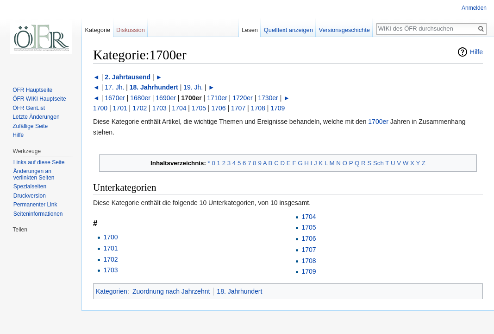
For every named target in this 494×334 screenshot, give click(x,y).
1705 (199, 108)
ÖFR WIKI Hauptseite (39, 99)
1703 (159, 108)
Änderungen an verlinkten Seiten (34, 174)
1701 (120, 108)
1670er (115, 98)
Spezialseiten (29, 186)
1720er (242, 98)
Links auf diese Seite (39, 162)
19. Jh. (193, 87)
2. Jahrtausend (127, 77)
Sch (378, 163)
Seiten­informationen (38, 214)
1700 (100, 108)
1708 (258, 108)
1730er (268, 98)
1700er (378, 121)
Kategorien (111, 291)
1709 (277, 108)
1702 (139, 108)
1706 (218, 108)
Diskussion (130, 29)
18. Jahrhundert (154, 87)
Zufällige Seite (30, 126)
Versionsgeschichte (344, 29)
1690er (166, 98)
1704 (179, 108)
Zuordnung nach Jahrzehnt (171, 291)
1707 (238, 108)
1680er (140, 98)
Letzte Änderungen (36, 117)
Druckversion (29, 196)
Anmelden (474, 8)
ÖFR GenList (29, 108)
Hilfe (476, 52)
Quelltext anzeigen (288, 29)
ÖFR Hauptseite (32, 90)
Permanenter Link (35, 204)
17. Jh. (114, 87)
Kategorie (97, 29)
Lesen (250, 29)
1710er (217, 98)
